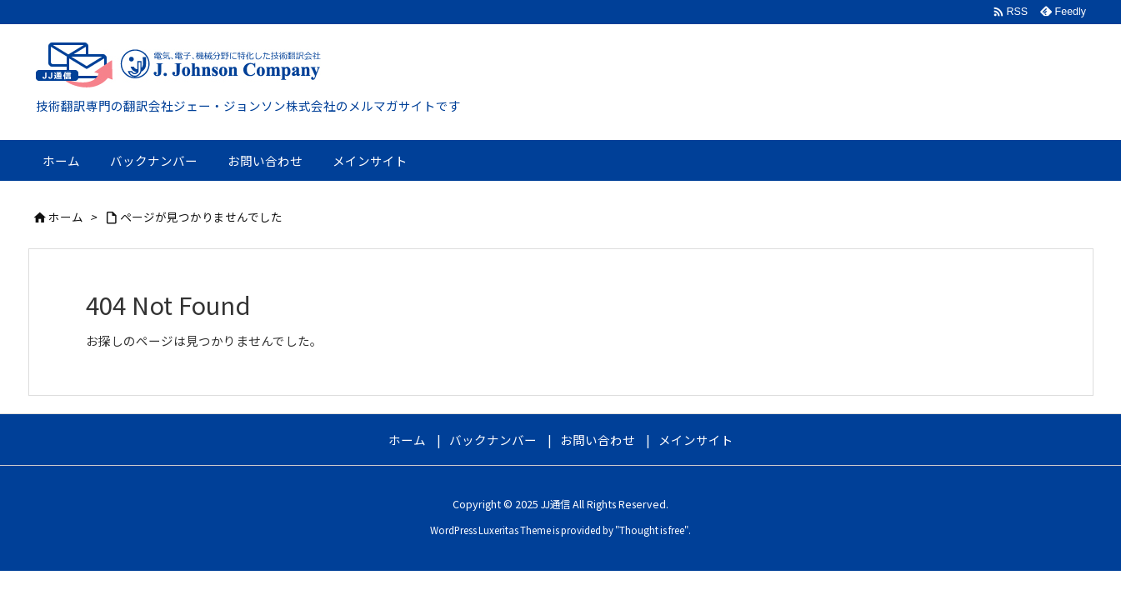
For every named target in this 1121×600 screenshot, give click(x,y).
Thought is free (651, 530)
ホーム (65, 216)
